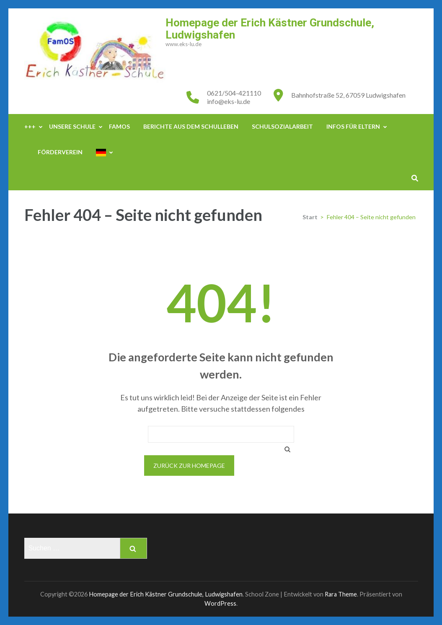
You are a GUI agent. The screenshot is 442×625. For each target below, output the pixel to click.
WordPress (220, 603)
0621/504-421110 (234, 93)
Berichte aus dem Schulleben (190, 126)
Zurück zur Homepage (189, 465)
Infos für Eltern (353, 126)
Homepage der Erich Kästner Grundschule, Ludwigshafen (269, 28)
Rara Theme (341, 594)
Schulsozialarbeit (282, 126)
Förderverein (60, 152)
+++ (30, 126)
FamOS (119, 126)
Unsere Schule (72, 126)
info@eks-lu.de (228, 101)
